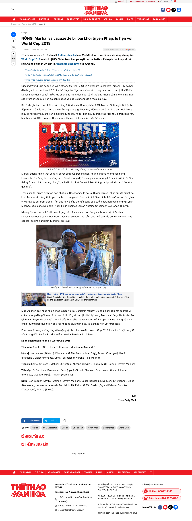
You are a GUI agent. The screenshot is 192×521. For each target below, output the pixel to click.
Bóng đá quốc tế (91, 19)
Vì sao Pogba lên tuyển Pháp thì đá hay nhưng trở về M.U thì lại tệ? (52, 70)
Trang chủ (15, 24)
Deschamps (108, 427)
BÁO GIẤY (121, 1)
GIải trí (130, 19)
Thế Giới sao (143, 19)
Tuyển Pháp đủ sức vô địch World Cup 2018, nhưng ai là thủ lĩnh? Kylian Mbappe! (58, 75)
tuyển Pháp (93, 427)
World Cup (124, 427)
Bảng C (42, 24)
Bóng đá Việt (73, 19)
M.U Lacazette (50, 427)
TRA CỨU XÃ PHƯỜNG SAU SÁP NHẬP (142, 1)
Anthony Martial (67, 55)
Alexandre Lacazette (67, 63)
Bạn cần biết (159, 19)
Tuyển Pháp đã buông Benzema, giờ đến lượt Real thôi (47, 80)
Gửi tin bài (163, 1)
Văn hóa (108, 19)
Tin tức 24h (44, 19)
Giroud (65, 427)
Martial (35, 427)
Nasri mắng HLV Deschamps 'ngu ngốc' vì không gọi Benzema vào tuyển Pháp (84, 294)
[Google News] (119, 50)
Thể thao (58, 19)
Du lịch (119, 19)
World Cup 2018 (29, 24)
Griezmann (78, 427)
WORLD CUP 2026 (27, 19)
